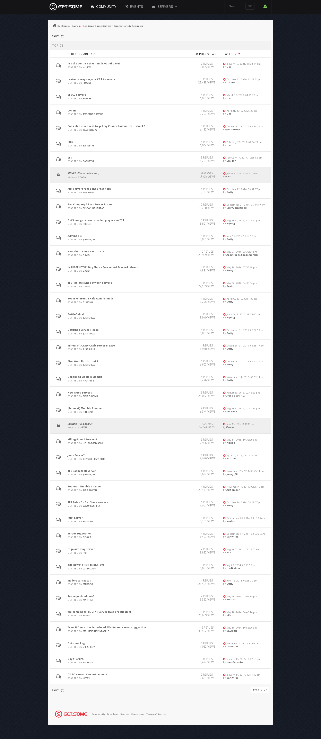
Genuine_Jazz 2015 (94, 459)
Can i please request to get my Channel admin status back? (106, 126)
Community (103, 6)
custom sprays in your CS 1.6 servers (91, 79)
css (70, 157)
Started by (88, 54)
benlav (230, 521)
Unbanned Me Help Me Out (85, 377)
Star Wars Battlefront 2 (83, 361)
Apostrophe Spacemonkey (242, 254)
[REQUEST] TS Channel (80, 424)
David (86, 255)
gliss (84, 427)
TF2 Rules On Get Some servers (88, 502)
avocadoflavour (93, 114)
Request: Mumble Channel (85, 486)
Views (212, 54)
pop (85, 553)
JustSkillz (89, 318)
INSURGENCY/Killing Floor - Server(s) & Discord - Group (103, 267)
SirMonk (88, 521)
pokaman (88, 192)
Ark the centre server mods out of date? (94, 63)
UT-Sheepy (89, 647)
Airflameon (90, 490)
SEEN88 (87, 98)
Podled (87, 224)
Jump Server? (76, 455)
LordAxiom (89, 568)
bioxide (231, 458)
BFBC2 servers (77, 95)
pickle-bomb (90, 396)
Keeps (86, 615)
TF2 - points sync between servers (90, 283)
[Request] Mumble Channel (85, 408)
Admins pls (75, 236)
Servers (162, 6)
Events (134, 6)
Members (112, 713)
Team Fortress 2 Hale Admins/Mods (91, 298)
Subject (73, 54)
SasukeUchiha (91, 506)
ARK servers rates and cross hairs (90, 189)
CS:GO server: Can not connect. (88, 674)
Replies (201, 54)
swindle (88, 662)
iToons (87, 83)
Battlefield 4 (76, 314)
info (70, 142)
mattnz (88, 600)
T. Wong (88, 302)
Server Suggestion (80, 533)
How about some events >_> (86, 251)
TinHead (88, 412)
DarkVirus (232, 536)
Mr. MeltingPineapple (96, 631)
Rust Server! (76, 518)
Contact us (137, 713)
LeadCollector (235, 662)
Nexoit (87, 537)
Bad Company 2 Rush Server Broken (90, 204)
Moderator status (79, 580)
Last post (232, 54)
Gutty (229, 191)
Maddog (88, 584)
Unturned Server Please (83, 330)
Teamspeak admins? (81, 596)
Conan (72, 110)
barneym (88, 145)
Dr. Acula (231, 630)
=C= (228, 614)
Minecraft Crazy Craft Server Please (91, 345)
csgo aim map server (81, 549)
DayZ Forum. (76, 659)
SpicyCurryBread (93, 208)
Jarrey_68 (89, 239)
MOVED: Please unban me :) (83, 173)
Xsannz (230, 427)
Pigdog (230, 223)
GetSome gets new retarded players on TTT (96, 220)
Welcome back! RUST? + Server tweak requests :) (99, 612)
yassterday (90, 130)
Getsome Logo (77, 643)
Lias (228, 66)
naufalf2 (88, 380)
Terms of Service (156, 713)
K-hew (87, 67)
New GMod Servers (80, 392)
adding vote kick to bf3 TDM (86, 565)
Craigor (231, 160)
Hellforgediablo (93, 443)
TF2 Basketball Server (82, 471)
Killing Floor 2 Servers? (82, 439)
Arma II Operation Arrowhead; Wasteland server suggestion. (107, 627)
